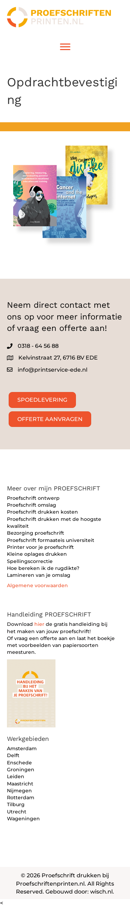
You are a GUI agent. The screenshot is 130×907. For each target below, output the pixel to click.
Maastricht (20, 784)
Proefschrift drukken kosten (42, 512)
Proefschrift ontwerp (33, 498)
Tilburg (16, 804)
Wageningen (23, 818)
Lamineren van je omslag (38, 575)
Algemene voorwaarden (37, 585)
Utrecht (16, 812)
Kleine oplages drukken (37, 554)
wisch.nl (101, 891)
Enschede (19, 763)
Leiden (15, 776)
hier (39, 624)
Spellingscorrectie (30, 561)
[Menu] (65, 47)
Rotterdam (20, 797)
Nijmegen (19, 790)
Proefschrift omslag (31, 505)
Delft (13, 755)
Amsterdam (22, 748)
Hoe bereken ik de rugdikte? (43, 568)
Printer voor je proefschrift (40, 547)
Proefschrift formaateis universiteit (50, 540)
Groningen (20, 769)
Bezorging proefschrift (35, 533)
